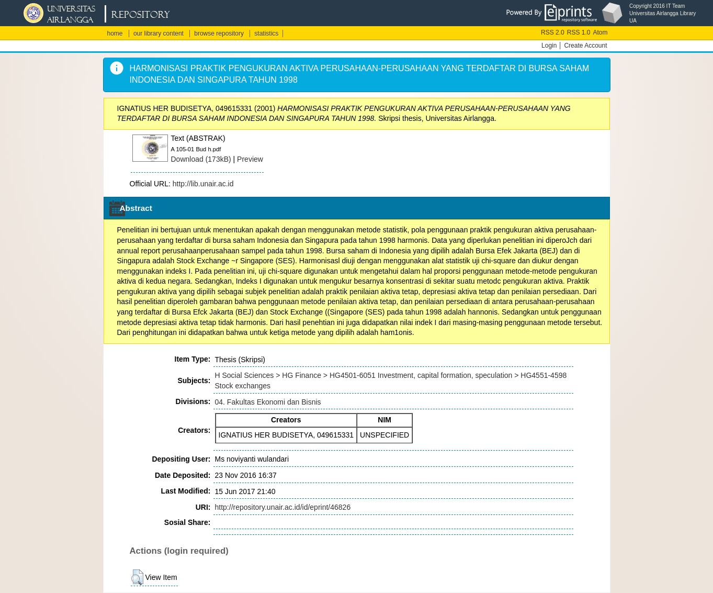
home (115, 33)
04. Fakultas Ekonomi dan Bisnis (268, 402)
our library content (158, 33)
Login (549, 45)
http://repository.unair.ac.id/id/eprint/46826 (283, 507)
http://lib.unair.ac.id (203, 184)
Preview (250, 159)
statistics (266, 33)
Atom (600, 32)
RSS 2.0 (552, 32)
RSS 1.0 (579, 32)
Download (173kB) (201, 159)
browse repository (219, 33)
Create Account (585, 45)
